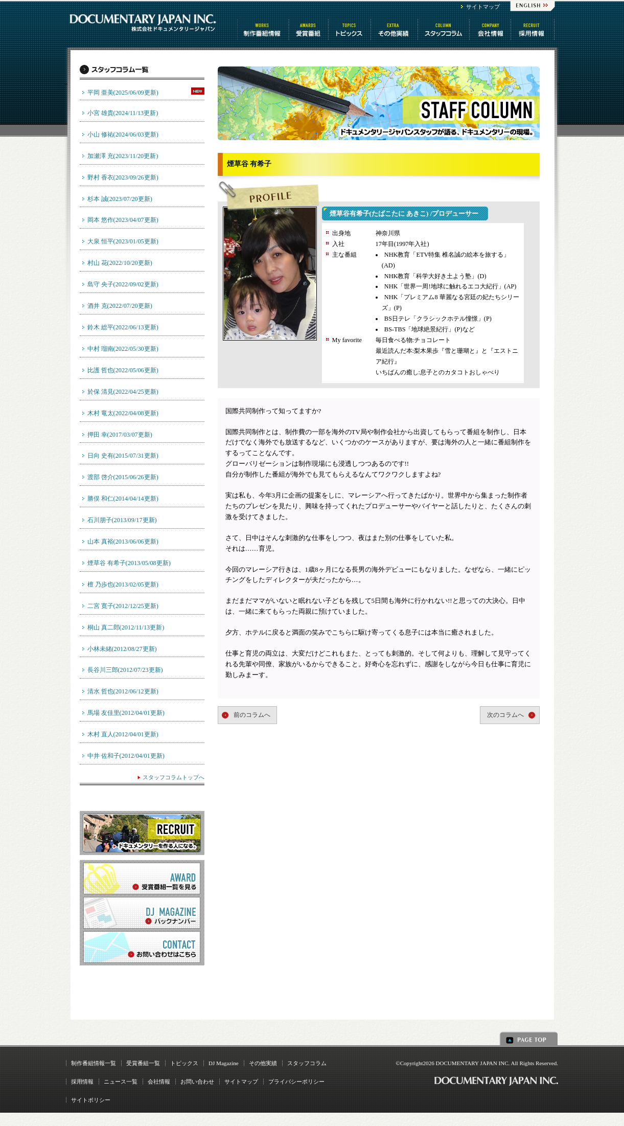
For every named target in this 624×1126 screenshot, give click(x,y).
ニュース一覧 (120, 1081)
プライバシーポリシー (296, 1081)
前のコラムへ (252, 714)
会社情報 (491, 29)
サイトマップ (483, 7)
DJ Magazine (224, 1063)
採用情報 (82, 1081)
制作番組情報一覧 (93, 1063)
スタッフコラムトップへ (173, 777)
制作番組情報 (263, 29)
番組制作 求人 (533, 29)
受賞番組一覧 (143, 1063)
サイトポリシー (90, 1100)
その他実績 (263, 1063)
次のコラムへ (505, 714)
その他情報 (395, 29)
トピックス (350, 29)
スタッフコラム (444, 29)
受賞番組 (309, 29)
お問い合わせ (197, 1081)
